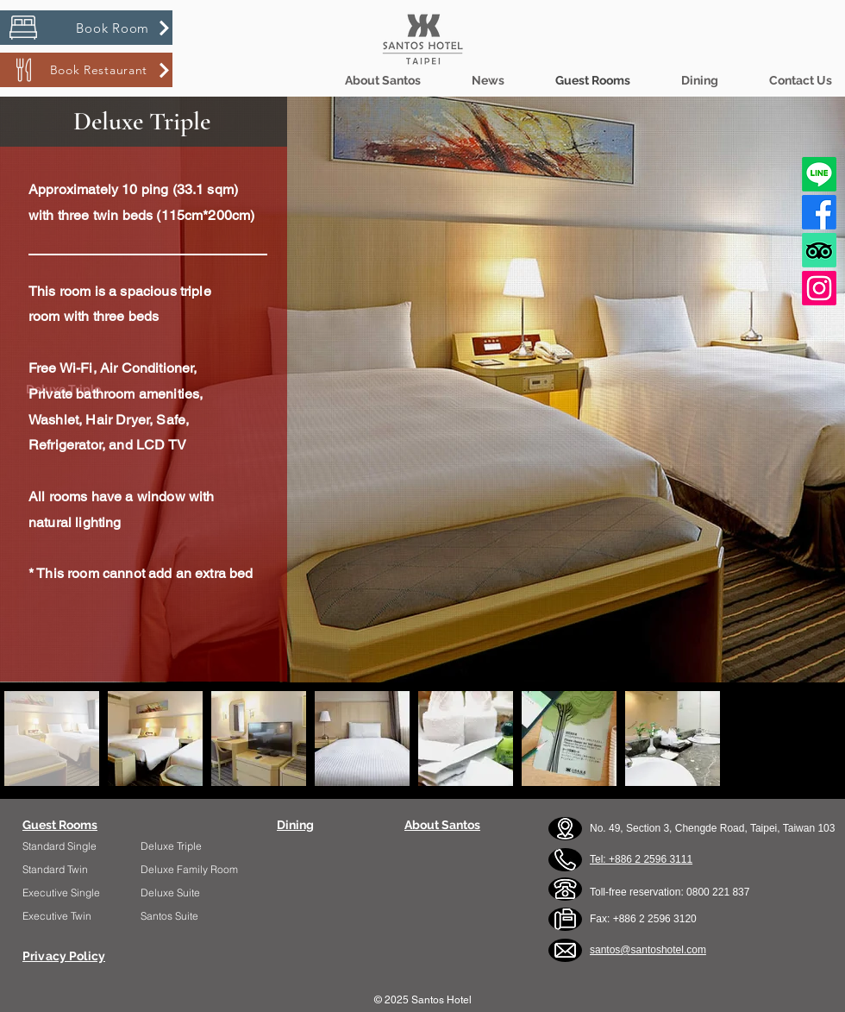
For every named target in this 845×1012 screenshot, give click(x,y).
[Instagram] (819, 288)
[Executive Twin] (72, 915)
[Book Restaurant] (86, 70)
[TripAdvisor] (819, 250)
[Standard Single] (68, 846)
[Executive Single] (72, 892)
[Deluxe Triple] (191, 846)
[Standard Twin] (72, 869)
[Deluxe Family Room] (191, 869)
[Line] (819, 174)
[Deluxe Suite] (186, 892)
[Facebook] (819, 212)
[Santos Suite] (186, 915)
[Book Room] (86, 27)
